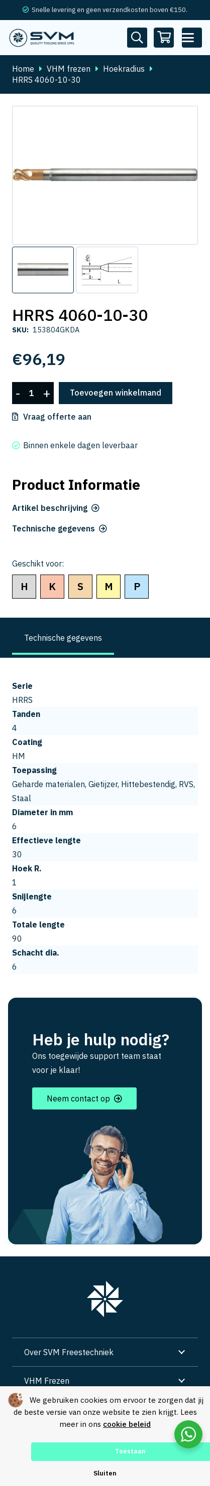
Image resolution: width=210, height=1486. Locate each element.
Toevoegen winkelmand (115, 393)
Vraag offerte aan (57, 417)
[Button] (137, 38)
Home (23, 69)
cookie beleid (127, 1424)
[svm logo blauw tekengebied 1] (42, 37)
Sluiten (105, 1473)
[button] (192, 38)
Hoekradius (124, 69)
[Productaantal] (32, 393)
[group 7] (105, 1299)
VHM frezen (68, 69)
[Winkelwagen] (164, 38)
